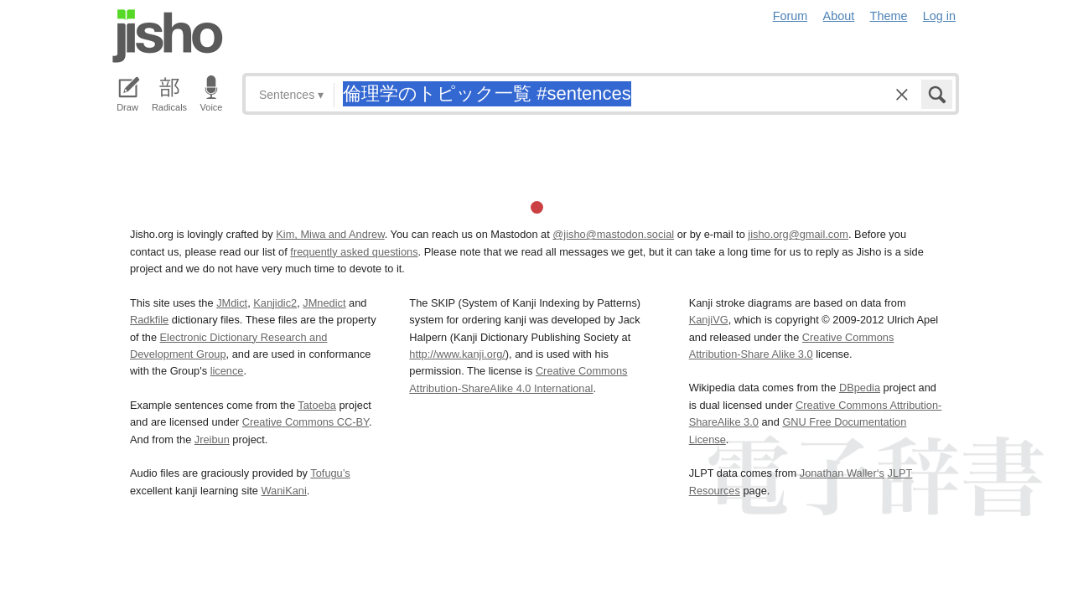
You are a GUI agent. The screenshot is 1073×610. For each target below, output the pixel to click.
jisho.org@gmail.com (798, 234)
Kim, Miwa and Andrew (330, 234)
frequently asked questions (353, 252)
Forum (790, 16)
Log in (939, 16)
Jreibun (212, 439)
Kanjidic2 (275, 303)
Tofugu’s (330, 473)
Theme (889, 16)
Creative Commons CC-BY (305, 422)
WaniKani (284, 490)
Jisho (167, 36)
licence (227, 370)
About (839, 16)
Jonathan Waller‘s (842, 473)
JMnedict (324, 303)
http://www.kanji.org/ (457, 354)
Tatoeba (317, 405)
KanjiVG (708, 319)
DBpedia (859, 387)
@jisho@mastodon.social (613, 234)
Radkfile (149, 319)
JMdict (231, 303)
